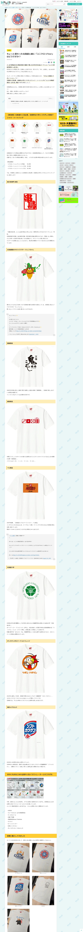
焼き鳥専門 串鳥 (15, 103)
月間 (75, 46)
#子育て (73, 163)
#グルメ (71, 165)
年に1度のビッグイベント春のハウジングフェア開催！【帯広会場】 (70, 139)
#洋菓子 (70, 176)
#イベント (68, 163)
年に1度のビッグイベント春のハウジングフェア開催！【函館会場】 (70, 154)
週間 (68, 46)
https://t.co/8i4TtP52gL (21, 331)
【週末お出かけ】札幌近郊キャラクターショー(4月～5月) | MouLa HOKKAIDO (70, 51)
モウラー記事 (60, 1)
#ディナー (62, 170)
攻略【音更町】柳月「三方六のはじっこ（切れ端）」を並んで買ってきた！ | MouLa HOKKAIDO (70, 81)
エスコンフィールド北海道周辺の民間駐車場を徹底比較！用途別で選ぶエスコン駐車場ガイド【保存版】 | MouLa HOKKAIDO (70, 66)
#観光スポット (63, 180)
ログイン (79, 1)
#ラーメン (62, 167)
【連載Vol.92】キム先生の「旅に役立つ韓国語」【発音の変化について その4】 (70, 134)
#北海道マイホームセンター (65, 178)
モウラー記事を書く (76, 4)
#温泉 (74, 178)
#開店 (69, 169)
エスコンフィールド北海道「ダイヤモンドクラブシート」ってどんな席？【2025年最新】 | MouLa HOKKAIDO (71, 76)
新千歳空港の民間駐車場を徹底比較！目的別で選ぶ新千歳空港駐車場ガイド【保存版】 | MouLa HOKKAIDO (70, 96)
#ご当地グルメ (63, 172)
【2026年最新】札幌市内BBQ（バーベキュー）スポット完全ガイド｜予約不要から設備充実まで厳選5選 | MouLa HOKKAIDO (71, 71)
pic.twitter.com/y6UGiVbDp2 (35, 331)
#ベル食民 (12, 535)
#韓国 (61, 169)
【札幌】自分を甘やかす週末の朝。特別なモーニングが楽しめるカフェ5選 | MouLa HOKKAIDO (70, 86)
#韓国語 (74, 174)
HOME (6, 7)
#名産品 (61, 176)
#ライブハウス (71, 182)
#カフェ (66, 165)
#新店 (65, 169)
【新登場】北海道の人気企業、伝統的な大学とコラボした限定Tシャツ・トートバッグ (29, 101)
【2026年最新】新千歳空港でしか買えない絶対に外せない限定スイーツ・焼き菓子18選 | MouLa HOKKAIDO (71, 56)
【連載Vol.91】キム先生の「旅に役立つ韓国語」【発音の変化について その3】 (70, 144)
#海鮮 (66, 176)
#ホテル (69, 180)
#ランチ (61, 165)
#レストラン (68, 174)
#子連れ (73, 167)
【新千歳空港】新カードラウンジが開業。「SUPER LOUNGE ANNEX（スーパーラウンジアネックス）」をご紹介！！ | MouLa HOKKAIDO (71, 61)
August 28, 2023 (47, 558)
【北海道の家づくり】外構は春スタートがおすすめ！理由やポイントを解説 (70, 149)
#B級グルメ (68, 167)
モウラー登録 (73, 1)
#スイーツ (62, 163)
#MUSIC (67, 170)
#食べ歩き (62, 174)
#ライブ (73, 169)
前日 (62, 46)
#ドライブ (70, 172)
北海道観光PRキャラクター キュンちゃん (20, 105)
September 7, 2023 (33, 334)
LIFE (17, 7)
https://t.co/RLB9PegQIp (19, 555)
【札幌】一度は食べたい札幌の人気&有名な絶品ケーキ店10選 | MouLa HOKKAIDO (70, 91)
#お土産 (72, 170)
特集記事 (66, 1)
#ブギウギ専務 (63, 182)
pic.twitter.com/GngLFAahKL (32, 555)
